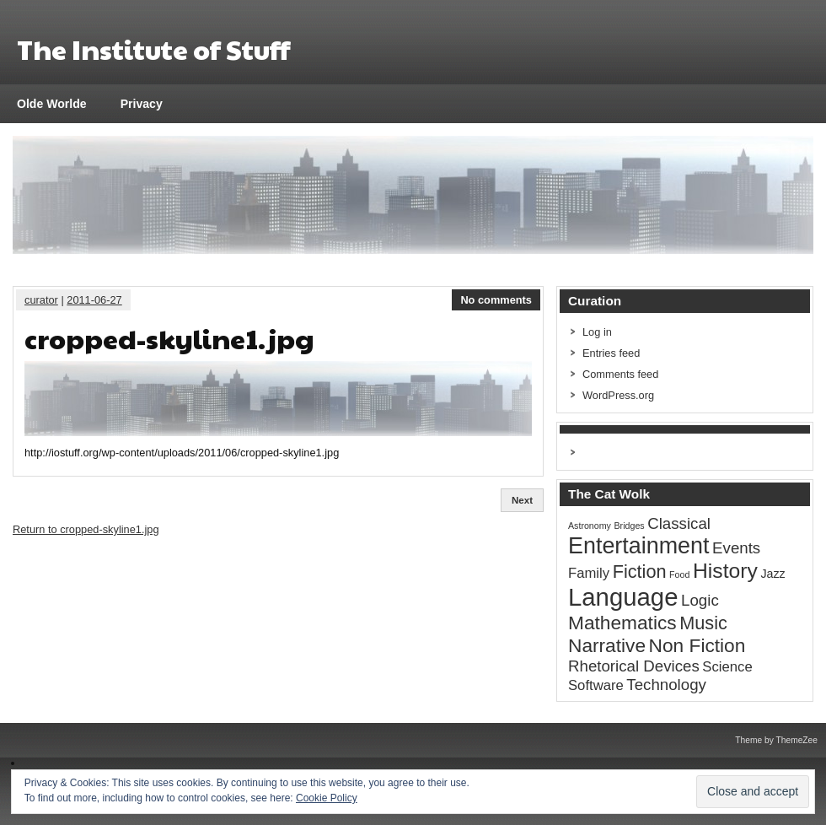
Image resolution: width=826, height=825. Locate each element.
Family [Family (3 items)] (588, 573)
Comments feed (620, 374)
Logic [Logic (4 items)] (700, 600)
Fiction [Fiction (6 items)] (640, 571)
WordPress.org (618, 395)
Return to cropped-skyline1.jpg (86, 529)
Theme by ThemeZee (776, 740)
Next (522, 500)
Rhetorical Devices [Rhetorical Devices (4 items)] (634, 666)
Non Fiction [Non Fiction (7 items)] (697, 645)
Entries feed (611, 353)
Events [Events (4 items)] (736, 548)
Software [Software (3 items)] (596, 685)
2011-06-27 (94, 300)
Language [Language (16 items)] (623, 597)
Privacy (142, 104)
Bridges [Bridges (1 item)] (629, 525)
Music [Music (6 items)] (703, 623)
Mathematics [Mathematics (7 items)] (622, 623)
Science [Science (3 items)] (727, 667)
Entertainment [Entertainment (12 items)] (639, 545)
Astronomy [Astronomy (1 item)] (589, 525)
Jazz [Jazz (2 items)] (772, 573)
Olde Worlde (52, 104)
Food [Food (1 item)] (679, 574)
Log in (597, 332)
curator (41, 300)
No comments (496, 300)
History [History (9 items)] (725, 570)
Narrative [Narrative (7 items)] (607, 645)
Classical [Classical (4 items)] (679, 523)
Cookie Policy (326, 798)
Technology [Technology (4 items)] (666, 684)
